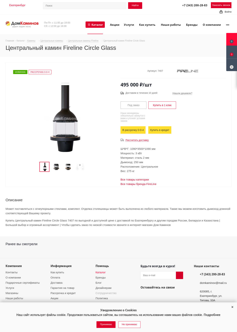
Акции (54, 298)
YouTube (153, 296)
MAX (170, 5)
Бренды (101, 277)
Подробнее (212, 315)
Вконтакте (144, 296)
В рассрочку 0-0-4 (133, 130)
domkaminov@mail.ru (213, 282)
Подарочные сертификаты (23, 282)
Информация (61, 266)
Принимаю (106, 324)
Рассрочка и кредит (63, 293)
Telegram (162, 5)
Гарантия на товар (62, 287)
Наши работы (14, 298)
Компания (14, 266)
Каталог (101, 272)
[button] (232, 307)
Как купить (57, 272)
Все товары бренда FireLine (138, 184)
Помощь (102, 266)
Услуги (10, 287)
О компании (13, 277)
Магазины (12, 293)
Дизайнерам (103, 287)
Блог (98, 282)
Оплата (55, 277)
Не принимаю (129, 324)
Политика (102, 298)
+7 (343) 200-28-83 (194, 5)
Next (89, 167)
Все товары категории (135, 179)
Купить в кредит (159, 130)
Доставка (56, 282)
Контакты (12, 272)
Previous (35, 167)
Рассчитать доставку (137, 140)
